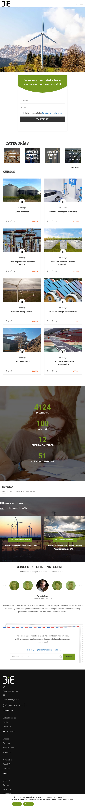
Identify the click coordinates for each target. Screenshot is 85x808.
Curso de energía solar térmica (63, 311)
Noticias (6, 722)
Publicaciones (9, 747)
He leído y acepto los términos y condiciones (44, 650)
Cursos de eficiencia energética (32, 155)
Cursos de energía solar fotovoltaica (73, 155)
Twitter (6, 785)
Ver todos (75, 167)
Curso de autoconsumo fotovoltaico (63, 362)
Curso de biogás (22, 211)
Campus (6, 768)
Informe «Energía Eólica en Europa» (20, 545)
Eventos (6, 743)
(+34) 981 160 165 (10, 691)
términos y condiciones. (52, 113)
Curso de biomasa (22, 361)
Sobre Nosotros (9, 718)
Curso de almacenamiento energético (63, 263)
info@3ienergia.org (10, 699)
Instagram (7, 794)
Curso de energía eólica (21, 311)
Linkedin (6, 781)
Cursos (6, 739)
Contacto (7, 726)
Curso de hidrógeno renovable (63, 211)
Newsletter (7, 760)
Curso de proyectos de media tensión (22, 263)
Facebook (7, 789)
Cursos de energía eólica (52, 155)
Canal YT (6, 764)
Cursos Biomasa (12, 155)
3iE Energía (22, 208)
